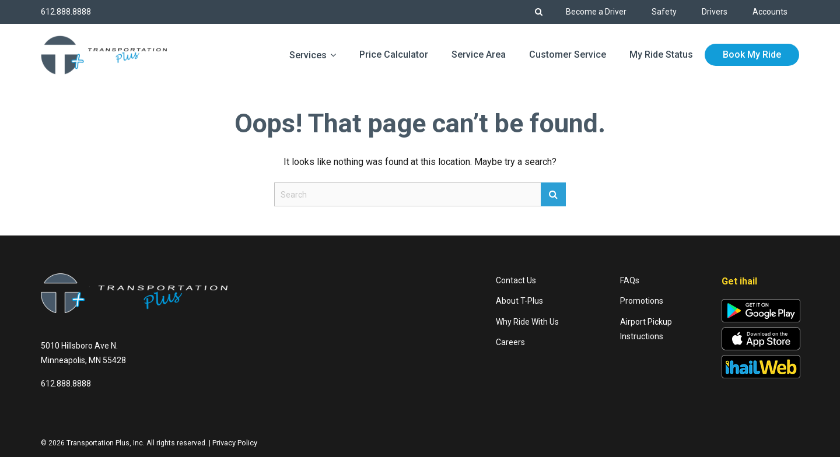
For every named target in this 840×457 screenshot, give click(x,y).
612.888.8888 (66, 11)
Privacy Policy (234, 442)
